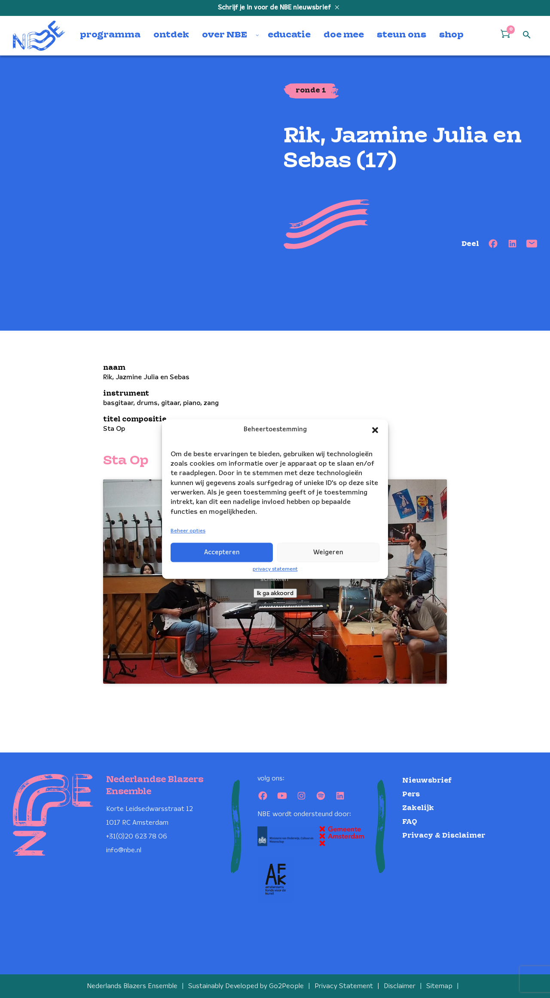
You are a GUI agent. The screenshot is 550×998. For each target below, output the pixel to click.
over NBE (224, 35)
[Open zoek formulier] (526, 35)
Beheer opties (188, 531)
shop (451, 35)
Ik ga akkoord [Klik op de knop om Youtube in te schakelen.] (275, 593)
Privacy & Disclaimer (443, 835)
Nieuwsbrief (427, 780)
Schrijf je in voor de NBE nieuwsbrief (275, 8)
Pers (411, 794)
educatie (289, 35)
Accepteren (222, 553)
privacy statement (275, 569)
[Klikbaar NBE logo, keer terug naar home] (39, 35)
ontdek (171, 35)
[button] (375, 430)
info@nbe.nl (123, 850)
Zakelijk (418, 808)
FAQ (409, 822)
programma (110, 35)
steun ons (401, 35)
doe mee (344, 35)
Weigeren (328, 553)
